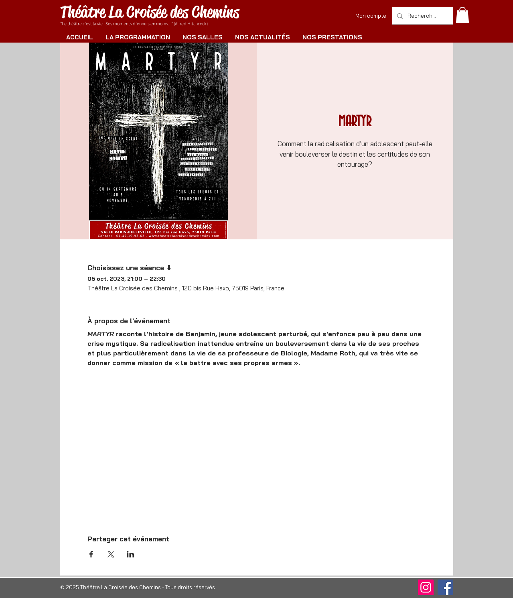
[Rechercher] (422, 15)
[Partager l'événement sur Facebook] (91, 554)
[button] (462, 15)
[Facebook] (445, 587)
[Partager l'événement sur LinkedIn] (130, 554)
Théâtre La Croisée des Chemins (149, 12)
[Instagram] (426, 587)
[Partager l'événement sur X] (111, 554)
